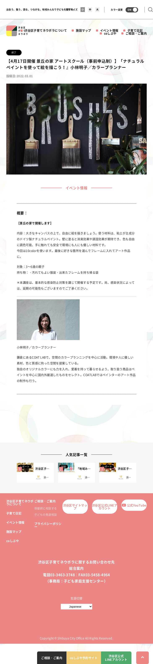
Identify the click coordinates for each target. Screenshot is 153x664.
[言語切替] (76, 606)
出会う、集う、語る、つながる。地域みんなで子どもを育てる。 (41, 9)
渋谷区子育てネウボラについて (46, 30)
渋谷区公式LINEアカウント (104, 506)
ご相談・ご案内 (136, 33)
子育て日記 (135, 30)
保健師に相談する (45, 508)
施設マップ (83, 30)
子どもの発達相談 (45, 514)
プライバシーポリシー (48, 525)
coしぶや (110, 33)
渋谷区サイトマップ (75, 506)
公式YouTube (134, 505)
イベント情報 (109, 30)
